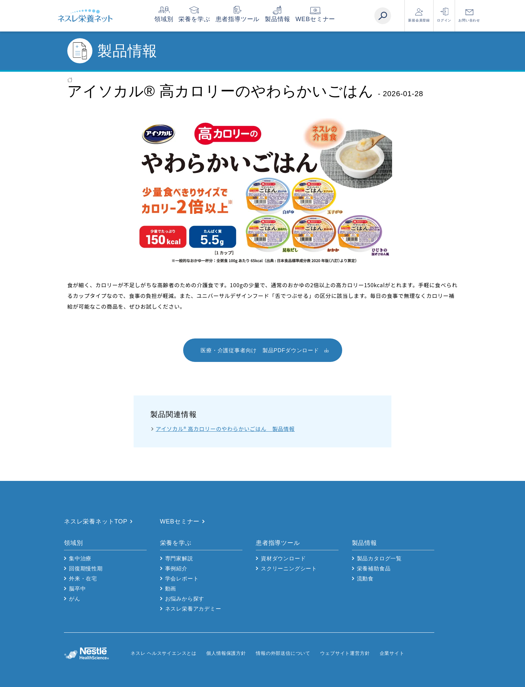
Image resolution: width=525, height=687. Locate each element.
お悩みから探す (185, 599)
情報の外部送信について (283, 653)
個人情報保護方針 (226, 653)
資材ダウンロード (283, 558)
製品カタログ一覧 (379, 558)
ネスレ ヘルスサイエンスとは (164, 653)
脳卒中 (77, 588)
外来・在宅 (83, 578)
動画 (170, 588)
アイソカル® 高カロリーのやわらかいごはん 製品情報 (225, 429)
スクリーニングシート (289, 568)
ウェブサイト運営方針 (345, 653)
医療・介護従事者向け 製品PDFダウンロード (260, 350)
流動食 (365, 578)
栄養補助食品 (374, 568)
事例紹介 (176, 568)
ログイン (444, 20)
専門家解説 (179, 558)
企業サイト (392, 653)
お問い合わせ (469, 20)
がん (74, 599)
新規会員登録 (419, 20)
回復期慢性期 (86, 568)
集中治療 (80, 558)
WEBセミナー (329, 19)
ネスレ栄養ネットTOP (95, 521)
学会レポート (182, 578)
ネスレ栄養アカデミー (193, 609)
